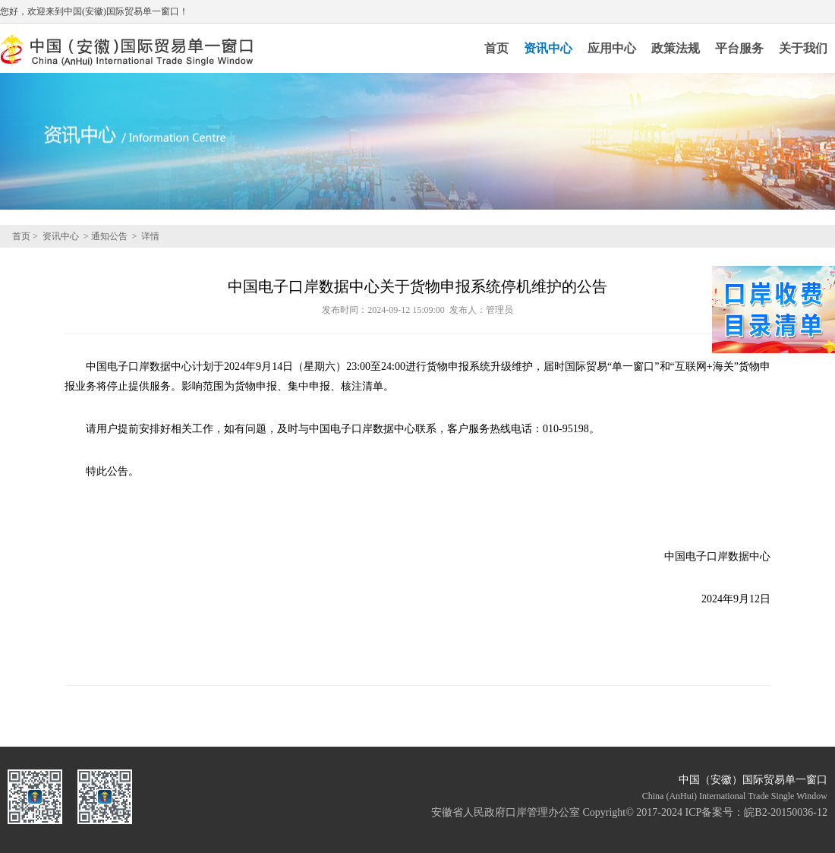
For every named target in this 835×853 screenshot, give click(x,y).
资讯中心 (548, 48)
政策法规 (675, 48)
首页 (496, 48)
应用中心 (612, 48)
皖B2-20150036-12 (785, 812)
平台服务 (739, 48)
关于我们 (803, 48)
